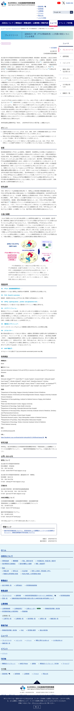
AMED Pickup (24, 663)
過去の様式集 (44, 630)
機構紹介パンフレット (8, 663)
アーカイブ (66, 663)
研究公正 (15, 571)
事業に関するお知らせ (42, 640)
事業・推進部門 (40, 563)
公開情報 (40, 11)
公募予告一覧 (7, 618)
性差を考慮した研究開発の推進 (31, 574)
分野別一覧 (43, 618)
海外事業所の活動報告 (8, 563)
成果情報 (18, 595)
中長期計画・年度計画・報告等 (46, 561)
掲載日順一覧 (54, 618)
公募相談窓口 (18, 608)
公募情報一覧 (19, 618)
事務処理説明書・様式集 (52, 608)
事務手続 (4, 625)
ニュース (8, 28)
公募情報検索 (6, 608)
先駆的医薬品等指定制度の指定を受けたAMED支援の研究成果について (33, 598)
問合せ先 (40, 15)
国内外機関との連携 (26, 563)
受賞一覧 (5, 598)
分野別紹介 (19, 585)
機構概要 (15, 561)
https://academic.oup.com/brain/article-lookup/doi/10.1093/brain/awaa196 (24, 437)
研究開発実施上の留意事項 (10, 611)
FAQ (22, 630)
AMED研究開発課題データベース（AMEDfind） (40, 595)
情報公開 (6, 571)
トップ (2, 28)
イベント (29, 640)
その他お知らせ (57, 640)
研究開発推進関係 (31, 585)
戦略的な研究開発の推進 (10, 574)
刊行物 (3, 659)
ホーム (3, 550)
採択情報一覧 (32, 618)
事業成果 (4, 591)
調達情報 (42, 6)
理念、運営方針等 (27, 561)
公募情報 (4, 604)
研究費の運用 (32, 630)
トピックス (19, 640)
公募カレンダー (33, 608)
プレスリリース (16, 28)
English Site (69, 3)
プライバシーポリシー (38, 703)
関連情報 (25, 611)
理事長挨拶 (5, 561)
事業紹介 (4, 581)
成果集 (34, 663)
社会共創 (25, 571)
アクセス (40, 13)
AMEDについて (7, 556)
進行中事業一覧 (6, 585)
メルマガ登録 (42, 18)
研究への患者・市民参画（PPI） (41, 571)
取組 (3, 568)
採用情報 (40, 9)
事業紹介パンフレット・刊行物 (49, 663)
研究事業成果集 (65, 595)
